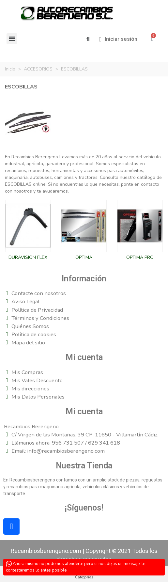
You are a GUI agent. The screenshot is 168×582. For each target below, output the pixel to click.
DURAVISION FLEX (27, 257)
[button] (88, 39)
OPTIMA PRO (140, 257)
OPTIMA (83, 257)
